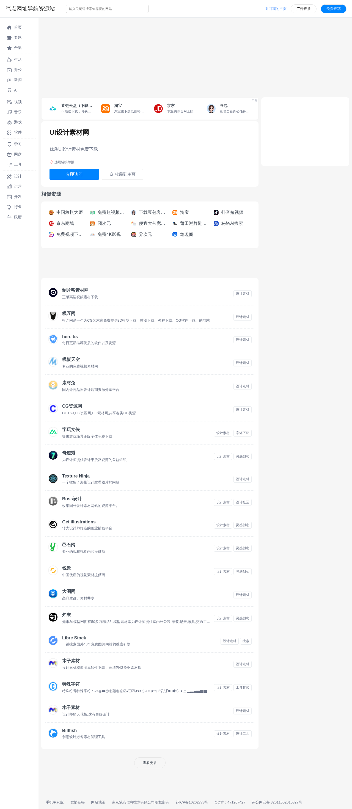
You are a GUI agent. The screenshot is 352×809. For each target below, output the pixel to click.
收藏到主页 (122, 174)
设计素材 (242, 294)
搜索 (246, 641)
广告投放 (303, 9)
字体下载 (242, 433)
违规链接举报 (62, 162)
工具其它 (242, 687)
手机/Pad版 (55, 802)
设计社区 (242, 502)
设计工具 (242, 734)
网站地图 (98, 802)
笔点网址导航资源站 (30, 8)
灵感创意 (242, 456)
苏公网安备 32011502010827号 (277, 802)
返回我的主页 (276, 9)
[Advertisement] (195, 56)
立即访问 (74, 174)
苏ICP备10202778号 (192, 802)
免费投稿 (333, 9)
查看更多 (150, 763)
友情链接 (77, 802)
